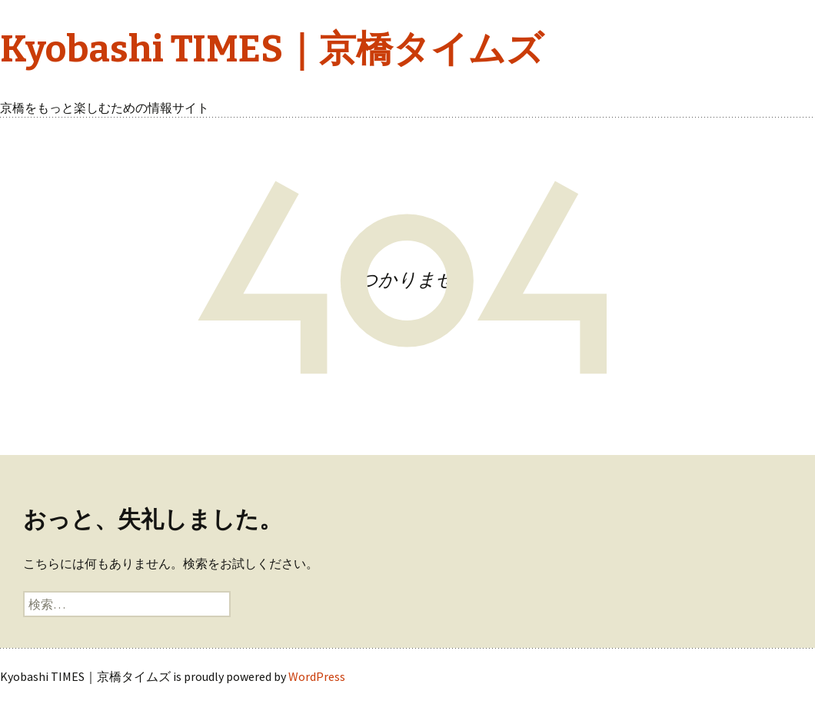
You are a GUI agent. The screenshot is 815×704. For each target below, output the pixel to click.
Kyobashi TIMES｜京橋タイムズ (272, 49)
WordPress (316, 676)
